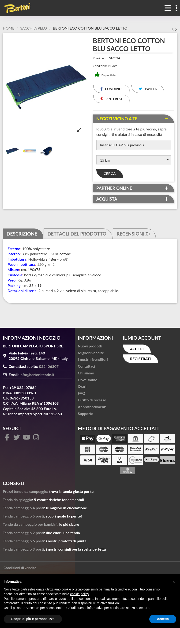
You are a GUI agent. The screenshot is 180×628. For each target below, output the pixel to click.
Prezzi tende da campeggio (25, 492)
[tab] (133, 118)
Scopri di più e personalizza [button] (32, 619)
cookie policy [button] (79, 594)
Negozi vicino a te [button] (116, 119)
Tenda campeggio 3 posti (23, 550)
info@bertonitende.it (36, 375)
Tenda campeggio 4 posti (23, 509)
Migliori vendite (91, 354)
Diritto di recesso (92, 401)
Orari (82, 387)
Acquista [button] (106, 200)
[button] (174, 581)
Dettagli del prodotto (76, 235)
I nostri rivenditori (93, 360)
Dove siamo (87, 381)
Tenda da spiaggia (17, 501)
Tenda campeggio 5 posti (23, 517)
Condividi (112, 89)
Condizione (100, 66)
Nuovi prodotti (90, 347)
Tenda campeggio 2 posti (23, 534)
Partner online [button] (114, 189)
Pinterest (112, 99)
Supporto (85, 414)
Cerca (110, 174)
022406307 (49, 367)
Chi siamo (86, 374)
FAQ (81, 394)
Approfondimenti (92, 408)
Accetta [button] (163, 619)
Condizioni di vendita (20, 569)
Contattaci (86, 367)
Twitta (148, 89)
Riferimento (100, 58)
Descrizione (22, 235)
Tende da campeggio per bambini (30, 525)
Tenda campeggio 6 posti (23, 542)
